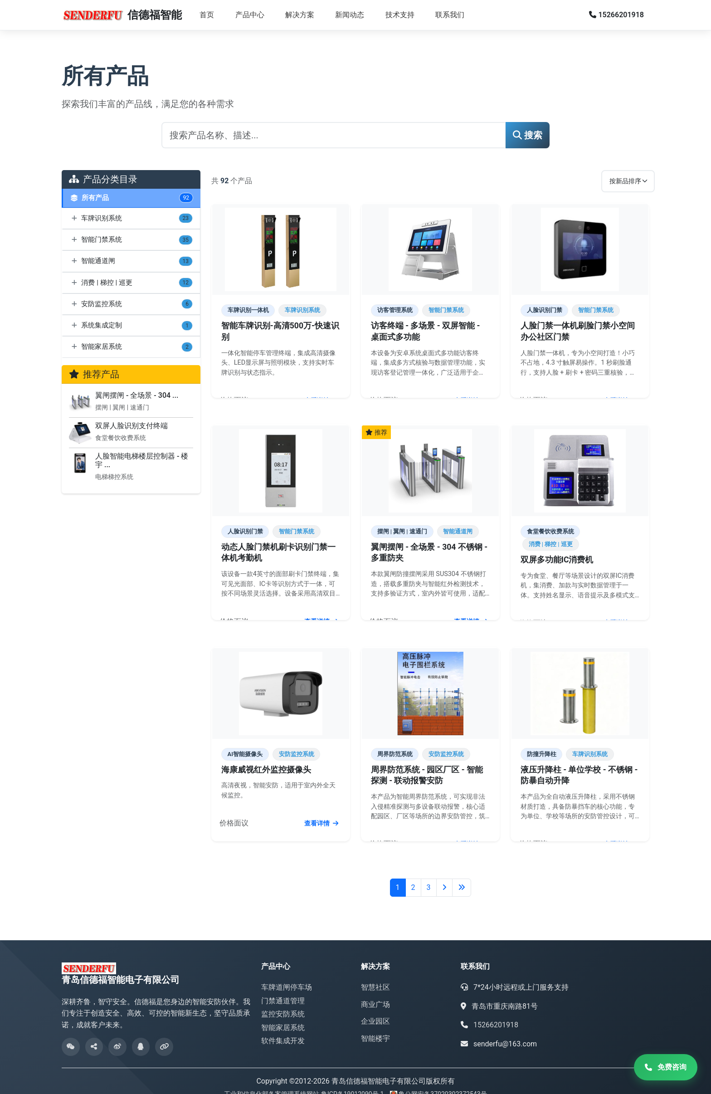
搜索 (527, 135)
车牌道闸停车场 (286, 975)
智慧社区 (375, 975)
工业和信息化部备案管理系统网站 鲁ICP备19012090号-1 (304, 1081)
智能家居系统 (283, 1015)
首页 (207, 14)
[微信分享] (94, 1035)
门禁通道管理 (283, 988)
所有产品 (131, 198)
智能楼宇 (375, 1026)
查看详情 (322, 399)
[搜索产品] (333, 135)
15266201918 (616, 14)
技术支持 (399, 14)
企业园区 (375, 1009)
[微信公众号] (71, 1035)
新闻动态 (349, 14)
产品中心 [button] (249, 14)
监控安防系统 (283, 1001)
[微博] (118, 1035)
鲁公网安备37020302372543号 (443, 1081)
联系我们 (449, 14)
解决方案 (299, 14)
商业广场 (375, 991)
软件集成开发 (283, 1028)
